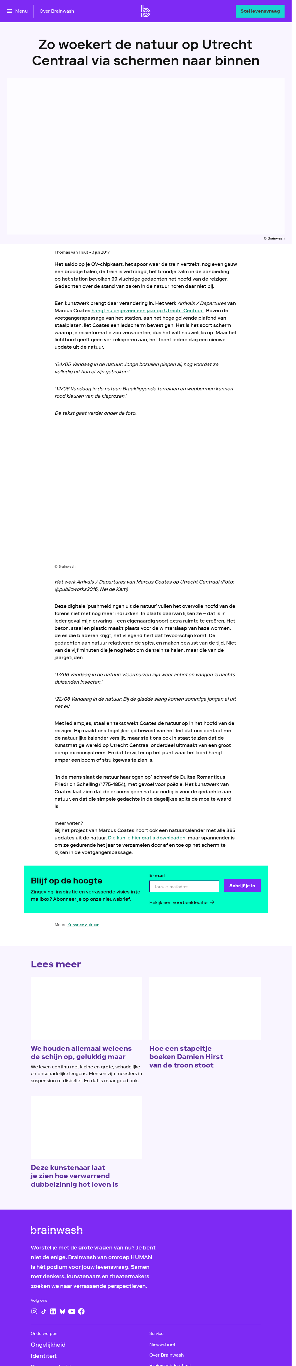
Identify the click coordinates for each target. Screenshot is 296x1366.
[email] (184, 886)
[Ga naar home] (146, 11)
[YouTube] (71, 1311)
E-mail (157, 875)
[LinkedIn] (53, 1311)
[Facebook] (81, 1311)
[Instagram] (34, 1311)
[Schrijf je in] (242, 885)
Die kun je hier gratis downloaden (146, 838)
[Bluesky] (62, 1311)
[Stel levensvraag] (260, 11)
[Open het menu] (17, 11)
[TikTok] (43, 1311)
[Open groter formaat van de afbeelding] (146, 495)
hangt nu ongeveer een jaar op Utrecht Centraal (148, 310)
